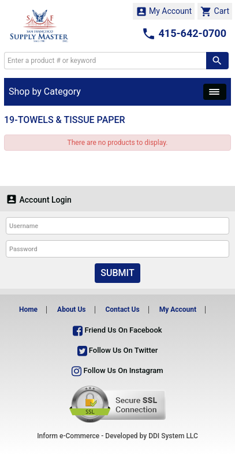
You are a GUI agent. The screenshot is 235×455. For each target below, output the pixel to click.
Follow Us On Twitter (117, 350)
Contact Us (122, 309)
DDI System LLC (173, 436)
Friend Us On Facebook (117, 330)
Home (28, 309)
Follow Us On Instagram (117, 370)
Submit (117, 272)
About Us (71, 309)
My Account (164, 11)
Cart (214, 11)
